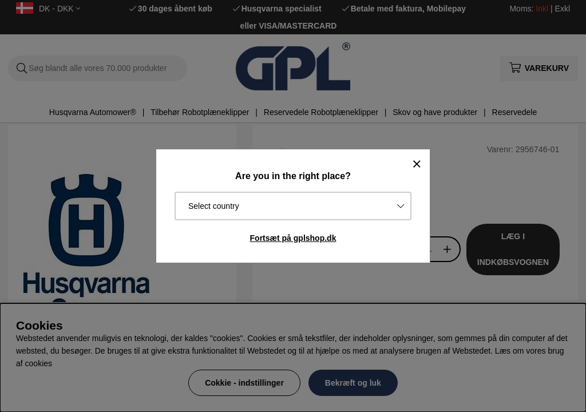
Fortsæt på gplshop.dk (293, 238)
